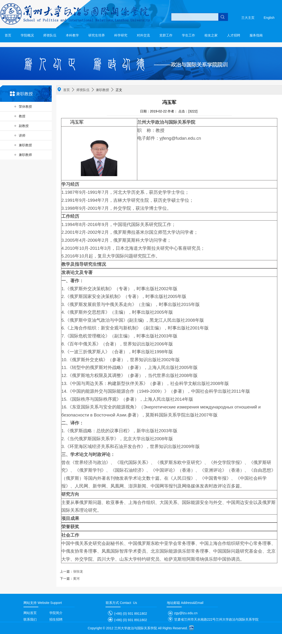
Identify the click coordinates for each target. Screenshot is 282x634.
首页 (8, 35)
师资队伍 (49, 35)
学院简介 (56, 613)
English (269, 18)
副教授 (21, 126)
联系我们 (30, 619)
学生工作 (188, 35)
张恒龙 (71, 571)
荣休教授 (23, 106)
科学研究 (120, 35)
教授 (19, 116)
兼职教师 (23, 155)
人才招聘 (233, 35)
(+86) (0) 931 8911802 (126, 613)
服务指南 (256, 35)
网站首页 (30, 613)
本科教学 (72, 35)
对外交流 (143, 35)
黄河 (70, 578)
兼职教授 (23, 145)
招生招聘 (56, 619)
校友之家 (211, 35)
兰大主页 (248, 18)
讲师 (19, 135)
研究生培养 (96, 35)
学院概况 (27, 35)
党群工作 (165, 35)
